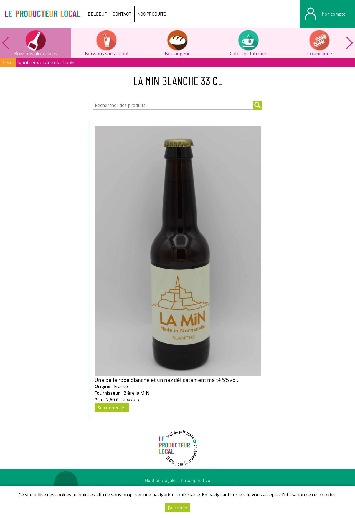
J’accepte (177, 508)
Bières (8, 62)
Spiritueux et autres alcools (45, 62)
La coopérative (195, 480)
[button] (349, 43)
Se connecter (111, 408)
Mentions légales (161, 480)
